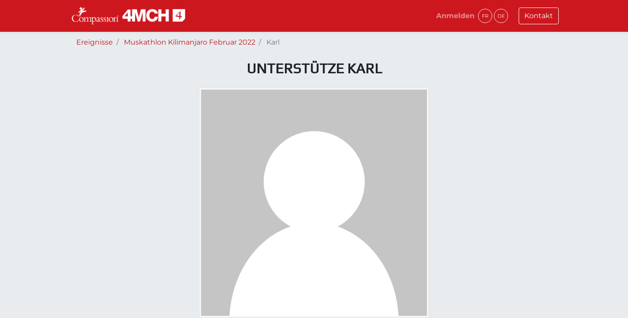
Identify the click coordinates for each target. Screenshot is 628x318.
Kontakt (538, 15)
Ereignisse (94, 42)
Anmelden (455, 15)
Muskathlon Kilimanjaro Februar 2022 (189, 42)
